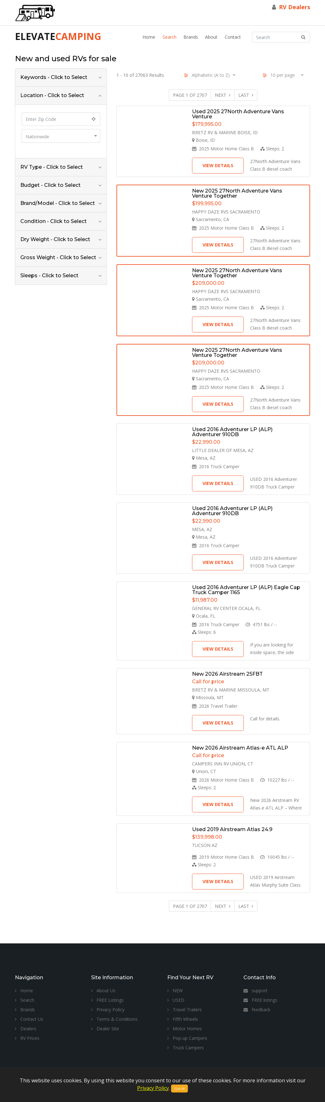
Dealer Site (105, 1029)
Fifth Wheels (182, 1019)
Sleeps (49, 275)
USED (175, 1000)
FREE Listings (107, 1000)
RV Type (51, 167)
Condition (53, 221)
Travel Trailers (184, 1010)
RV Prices (27, 1038)
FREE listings (260, 1000)
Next (222, 95)
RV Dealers (294, 7)
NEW (175, 990)
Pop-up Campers (187, 1038)
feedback (256, 1010)
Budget (50, 185)
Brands (190, 37)
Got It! (179, 1088)
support (255, 990)
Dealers (25, 1029)
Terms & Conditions (114, 1019)
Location (52, 95)
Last (245, 95)
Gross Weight (58, 257)
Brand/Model (57, 203)
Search (169, 37)
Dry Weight (55, 239)
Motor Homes (184, 1029)
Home (149, 37)
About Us (103, 990)
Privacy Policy (107, 1010)
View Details (217, 165)
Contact (233, 37)
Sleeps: (272, 149)
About (211, 37)
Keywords (53, 77)
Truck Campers (185, 1048)
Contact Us (29, 1019)
